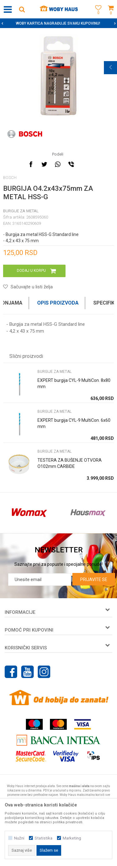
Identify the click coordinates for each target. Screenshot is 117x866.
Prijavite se (93, 579)
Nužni (19, 838)
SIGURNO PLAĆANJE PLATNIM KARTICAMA (58, 23)
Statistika (43, 838)
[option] (58, 23)
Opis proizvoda (58, 303)
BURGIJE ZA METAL (21, 211)
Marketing (72, 838)
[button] (22, 9)
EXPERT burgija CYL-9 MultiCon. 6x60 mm (73, 423)
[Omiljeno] (96, 16)
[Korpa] (111, 16)
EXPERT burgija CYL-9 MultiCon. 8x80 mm (73, 383)
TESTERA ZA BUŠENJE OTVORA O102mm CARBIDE (69, 463)
